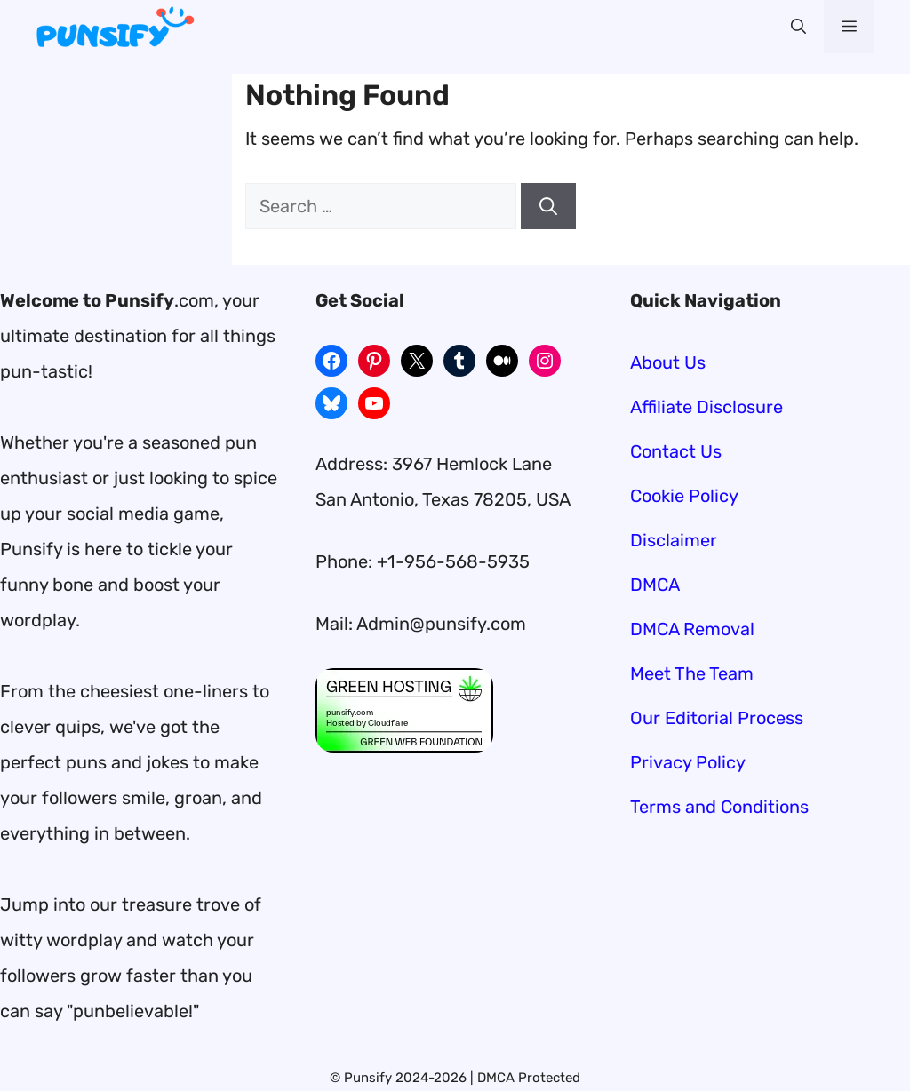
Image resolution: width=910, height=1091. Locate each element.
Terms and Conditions (719, 806)
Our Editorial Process (716, 718)
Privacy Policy (688, 762)
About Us (668, 362)
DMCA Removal (692, 629)
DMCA (655, 584)
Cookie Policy (684, 495)
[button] (798, 26)
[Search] (548, 206)
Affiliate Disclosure (706, 407)
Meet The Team (692, 673)
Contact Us (676, 451)
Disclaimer (673, 540)
